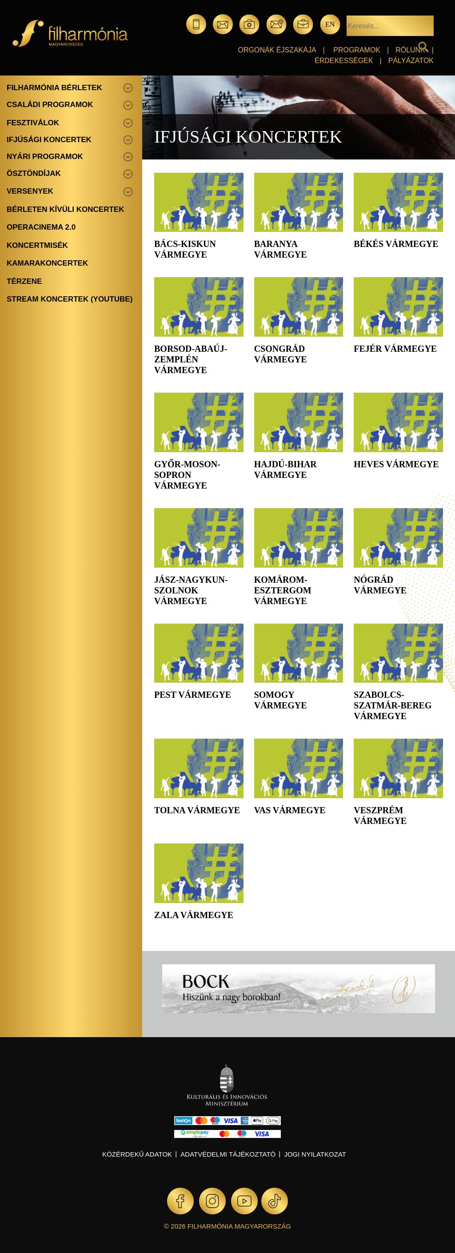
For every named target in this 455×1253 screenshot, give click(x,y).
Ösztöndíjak (34, 173)
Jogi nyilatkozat (315, 1154)
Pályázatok (411, 60)
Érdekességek (344, 60)
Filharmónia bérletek (54, 88)
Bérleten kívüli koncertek (65, 209)
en (330, 24)
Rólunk (410, 50)
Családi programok (50, 104)
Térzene (24, 281)
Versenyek (30, 191)
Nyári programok (45, 156)
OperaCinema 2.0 (41, 227)
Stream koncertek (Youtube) (69, 299)
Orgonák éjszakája (277, 50)
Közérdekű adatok (137, 1154)
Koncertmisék (37, 245)
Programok (356, 50)
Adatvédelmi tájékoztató (227, 1154)
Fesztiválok (33, 123)
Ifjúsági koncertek (49, 139)
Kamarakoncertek (47, 263)
